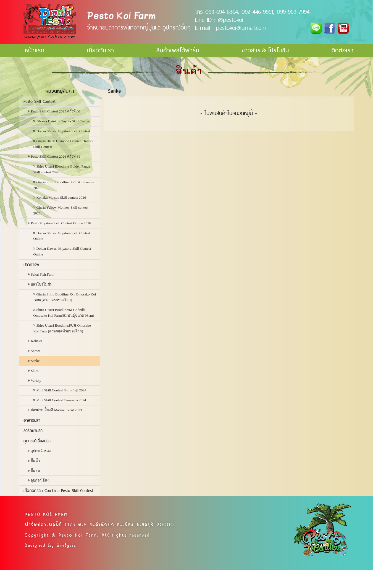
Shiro (34, 371)
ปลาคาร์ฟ (31, 264)
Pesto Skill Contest (39, 101)
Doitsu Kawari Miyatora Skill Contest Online (62, 251)
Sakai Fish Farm (42, 274)
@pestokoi (230, 20)
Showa (35, 351)
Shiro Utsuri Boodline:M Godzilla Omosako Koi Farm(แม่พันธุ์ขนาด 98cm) (63, 313)
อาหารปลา (31, 420)
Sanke (35, 361)
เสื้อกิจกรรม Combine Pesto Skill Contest (58, 490)
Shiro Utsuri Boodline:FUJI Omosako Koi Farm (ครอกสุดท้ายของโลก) (62, 328)
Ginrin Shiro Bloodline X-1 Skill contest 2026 (63, 185)
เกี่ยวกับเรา (100, 50)
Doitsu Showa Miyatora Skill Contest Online (61, 236)
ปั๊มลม (35, 471)
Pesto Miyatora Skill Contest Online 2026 (61, 223)
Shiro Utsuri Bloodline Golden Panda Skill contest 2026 (61, 169)
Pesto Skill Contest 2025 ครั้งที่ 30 (55, 111)
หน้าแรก (34, 50)
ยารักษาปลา (33, 430)
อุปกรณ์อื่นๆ (40, 480)
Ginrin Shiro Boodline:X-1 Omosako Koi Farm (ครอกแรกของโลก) (64, 297)
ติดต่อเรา (343, 50)
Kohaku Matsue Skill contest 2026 (61, 197)
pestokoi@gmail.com (241, 28)
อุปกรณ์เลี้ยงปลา (37, 441)
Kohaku (36, 341)
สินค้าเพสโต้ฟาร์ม (177, 50)
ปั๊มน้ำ (35, 461)
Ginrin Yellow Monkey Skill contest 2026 (60, 210)
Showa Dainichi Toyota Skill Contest (63, 121)
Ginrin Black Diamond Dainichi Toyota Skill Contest (63, 144)
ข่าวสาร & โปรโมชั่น (265, 50)
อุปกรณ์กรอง (41, 451)
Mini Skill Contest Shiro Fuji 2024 (61, 390)
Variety (36, 380)
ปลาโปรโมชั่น (41, 284)
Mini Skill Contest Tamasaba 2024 (61, 400)
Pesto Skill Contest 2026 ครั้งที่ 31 (55, 156)
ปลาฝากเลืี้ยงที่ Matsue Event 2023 (56, 410)
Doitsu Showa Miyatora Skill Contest (63, 131)
